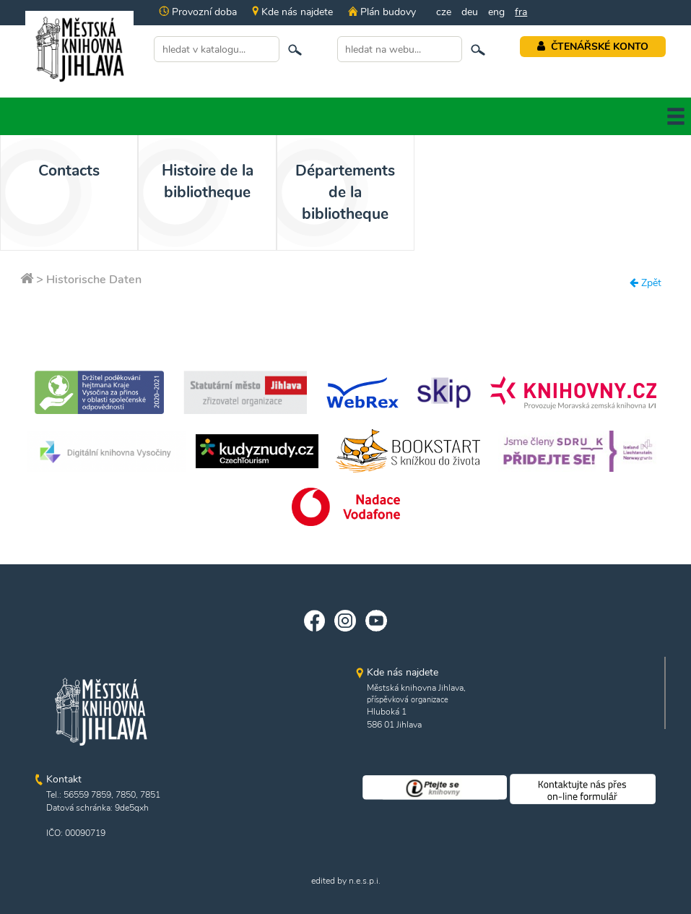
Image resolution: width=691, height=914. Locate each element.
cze (443, 12)
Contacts (69, 170)
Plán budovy (382, 12)
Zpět (645, 283)
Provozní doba (198, 12)
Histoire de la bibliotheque (207, 181)
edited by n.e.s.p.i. (346, 881)
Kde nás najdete (292, 12)
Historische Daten (94, 280)
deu (469, 12)
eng (496, 12)
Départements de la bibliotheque (345, 192)
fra (521, 12)
